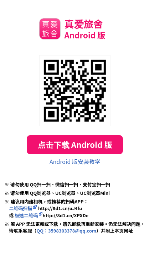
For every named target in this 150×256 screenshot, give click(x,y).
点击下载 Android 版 (75, 144)
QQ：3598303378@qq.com (66, 230)
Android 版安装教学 (75, 161)
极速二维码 (26, 215)
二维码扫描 (20, 208)
